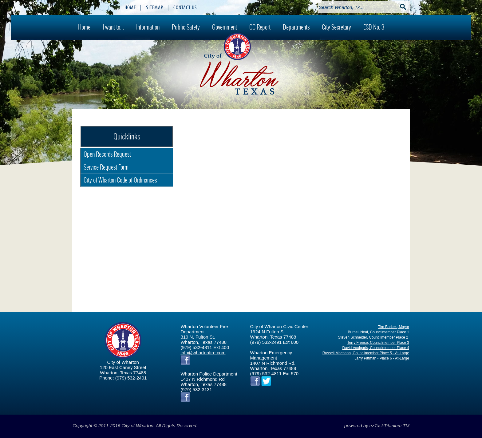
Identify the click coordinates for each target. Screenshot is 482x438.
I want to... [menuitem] (113, 26)
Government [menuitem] (224, 26)
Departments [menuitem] (296, 26)
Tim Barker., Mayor (393, 327)
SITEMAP (154, 7)
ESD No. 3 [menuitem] (373, 26)
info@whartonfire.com (202, 352)
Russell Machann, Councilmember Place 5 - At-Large (365, 353)
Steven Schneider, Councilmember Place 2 (373, 337)
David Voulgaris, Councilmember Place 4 (375, 348)
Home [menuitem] (84, 26)
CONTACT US (185, 7)
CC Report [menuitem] (260, 26)
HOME (130, 7)
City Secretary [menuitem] (336, 26)
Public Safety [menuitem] (186, 26)
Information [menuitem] (148, 26)
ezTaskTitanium (385, 425)
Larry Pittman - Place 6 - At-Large (381, 358)
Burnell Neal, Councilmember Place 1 (378, 332)
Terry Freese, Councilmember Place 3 (378, 342)
